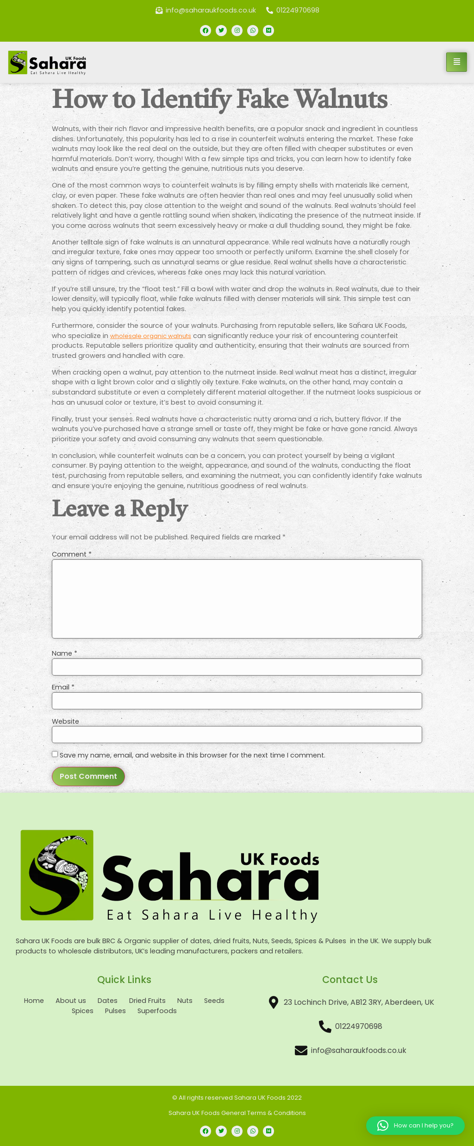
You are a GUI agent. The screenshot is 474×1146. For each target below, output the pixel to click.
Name (64, 653)
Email (63, 687)
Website (65, 721)
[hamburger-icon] (456, 62)
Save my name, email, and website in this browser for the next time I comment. (192, 755)
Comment (72, 554)
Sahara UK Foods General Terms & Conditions (237, 1113)
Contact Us (350, 979)
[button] (415, 1125)
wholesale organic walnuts (150, 336)
